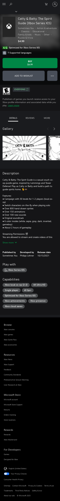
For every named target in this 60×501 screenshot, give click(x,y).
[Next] (54, 129)
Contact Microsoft (19, 486)
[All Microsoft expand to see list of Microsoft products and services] (4, 4)
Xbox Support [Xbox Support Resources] (9, 364)
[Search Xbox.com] (11, 4)
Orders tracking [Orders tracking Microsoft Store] (10, 415)
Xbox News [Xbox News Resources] (8, 359)
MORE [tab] (47, 117)
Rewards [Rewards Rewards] (7, 434)
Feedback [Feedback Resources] (7, 370)
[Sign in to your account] (55, 4)
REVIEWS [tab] (30, 117)
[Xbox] (8, 11)
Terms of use (49, 486)
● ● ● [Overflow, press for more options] (52, 76)
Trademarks (8, 491)
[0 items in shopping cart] (47, 4)
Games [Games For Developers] (6, 454)
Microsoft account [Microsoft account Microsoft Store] (11, 399)
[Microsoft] (30, 2)
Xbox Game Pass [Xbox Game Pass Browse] (10, 340)
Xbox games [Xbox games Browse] (8, 334)
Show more (10, 242)
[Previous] (48, 129)
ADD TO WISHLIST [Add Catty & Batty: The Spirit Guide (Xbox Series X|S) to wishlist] (24, 75)
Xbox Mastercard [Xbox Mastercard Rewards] (10, 440)
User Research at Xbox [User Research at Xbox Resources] (12, 385)
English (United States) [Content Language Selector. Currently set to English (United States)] (17, 468)
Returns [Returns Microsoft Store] (7, 410)
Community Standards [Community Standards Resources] (12, 375)
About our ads (9, 495)
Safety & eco (37, 491)
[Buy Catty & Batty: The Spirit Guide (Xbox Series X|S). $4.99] (30, 63)
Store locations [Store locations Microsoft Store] (10, 420)
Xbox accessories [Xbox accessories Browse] (10, 345)
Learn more (13, 105)
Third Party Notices (22, 491)
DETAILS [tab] (13, 117)
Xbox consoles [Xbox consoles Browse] (9, 329)
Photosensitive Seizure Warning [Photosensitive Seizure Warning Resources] (16, 380)
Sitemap (7, 486)
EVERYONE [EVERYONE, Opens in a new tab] (21, 89)
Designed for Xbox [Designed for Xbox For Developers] (11, 459)
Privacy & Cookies (35, 486)
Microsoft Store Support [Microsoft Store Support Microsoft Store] (13, 405)
